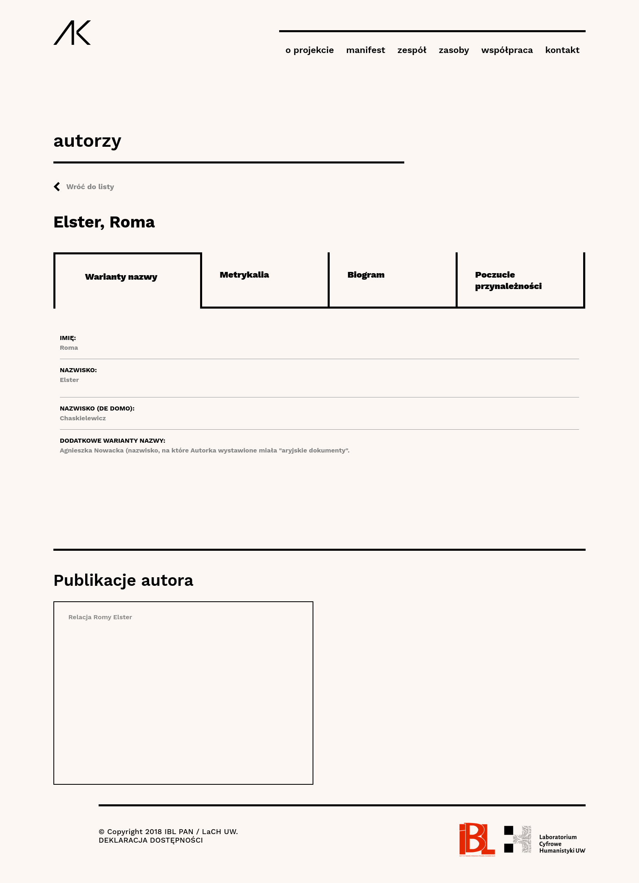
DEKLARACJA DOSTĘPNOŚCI (151, 840)
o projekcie (309, 50)
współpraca (507, 50)
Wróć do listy (90, 186)
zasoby (454, 50)
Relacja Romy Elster (100, 617)
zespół (411, 50)
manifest (365, 50)
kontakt (562, 50)
